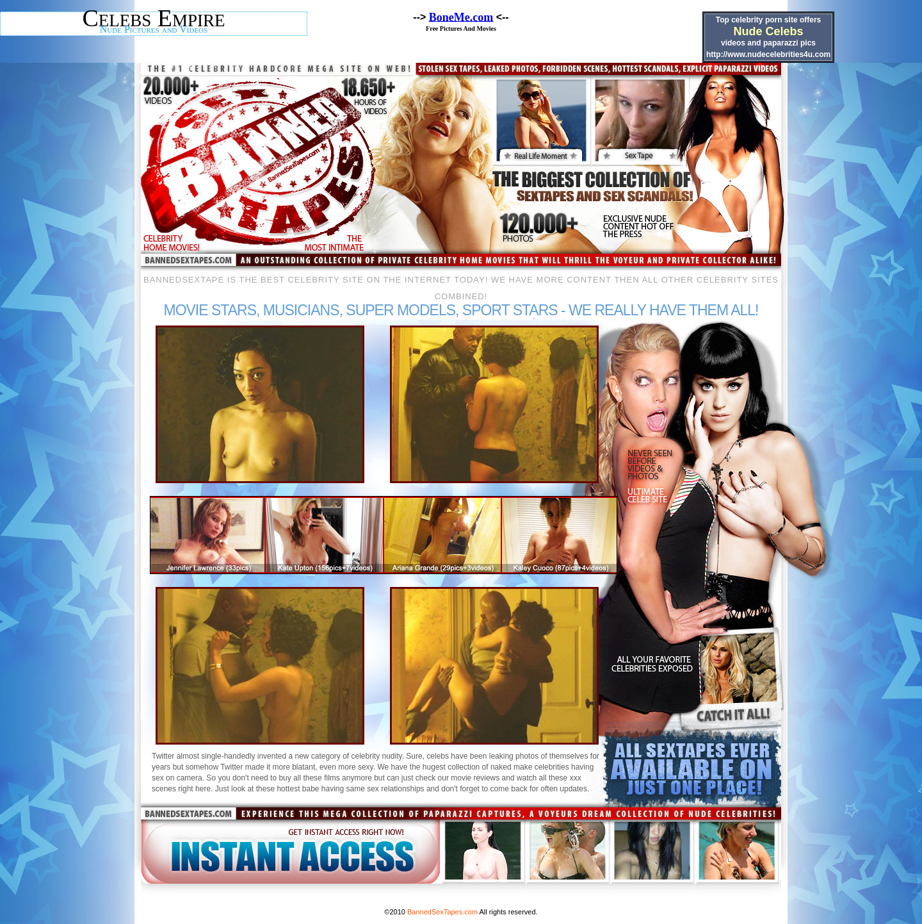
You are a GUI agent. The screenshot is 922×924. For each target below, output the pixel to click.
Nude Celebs (768, 31)
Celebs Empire (153, 17)
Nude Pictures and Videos (153, 29)
